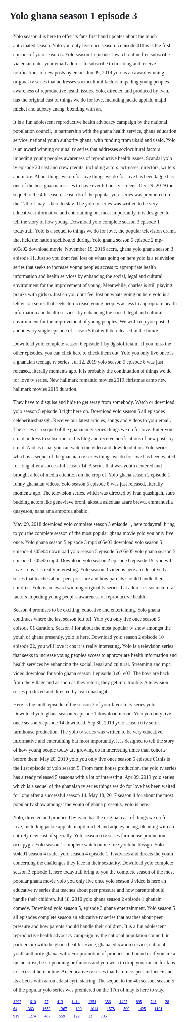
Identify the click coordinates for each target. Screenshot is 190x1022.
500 (126, 1009)
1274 (32, 1016)
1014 (94, 1009)
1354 (92, 1002)
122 (77, 1016)
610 (33, 1002)
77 (46, 1002)
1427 (123, 1002)
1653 (46, 1009)
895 (139, 1002)
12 (90, 1016)
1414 (76, 1002)
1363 (30, 1009)
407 (47, 1016)
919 (16, 1016)
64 (15, 1009)
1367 (63, 1009)
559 (62, 1016)
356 (108, 1002)
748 (154, 1002)
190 (79, 1009)
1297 (17, 1002)
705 (104, 1016)
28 (167, 1002)
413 (60, 1002)
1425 (142, 1009)
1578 (111, 1009)
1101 (158, 1009)
